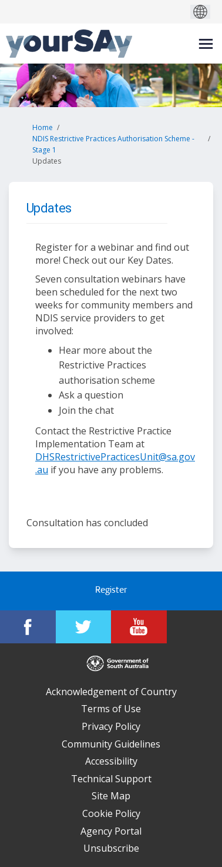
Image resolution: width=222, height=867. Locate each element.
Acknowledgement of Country (111, 691)
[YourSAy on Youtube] (139, 626)
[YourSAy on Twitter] (84, 626)
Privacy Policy (111, 726)
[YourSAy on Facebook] (28, 626)
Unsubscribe (111, 848)
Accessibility (111, 761)
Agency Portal (111, 831)
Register (111, 590)
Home (42, 127)
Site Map (111, 795)
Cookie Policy (111, 813)
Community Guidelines (111, 744)
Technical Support (111, 778)
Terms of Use (111, 708)
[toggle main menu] (206, 44)
